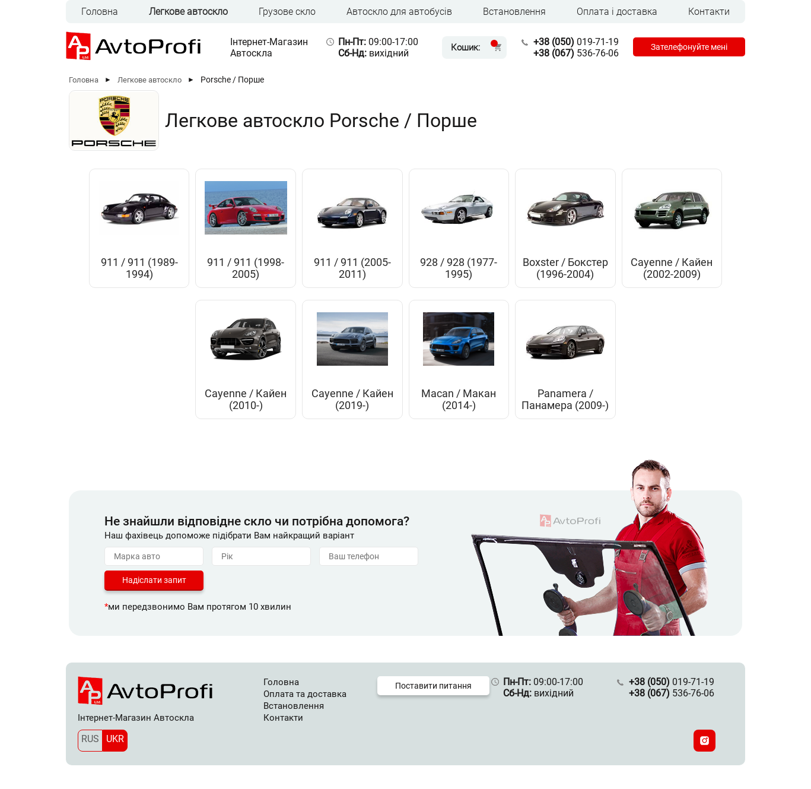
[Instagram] (704, 741)
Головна (99, 11)
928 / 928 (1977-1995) (458, 268)
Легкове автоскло (188, 11)
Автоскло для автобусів (399, 11)
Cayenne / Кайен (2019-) (352, 399)
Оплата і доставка (617, 11)
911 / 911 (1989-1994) (139, 268)
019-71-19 (576, 41)
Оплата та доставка (304, 694)
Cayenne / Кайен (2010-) (246, 399)
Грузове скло (287, 11)
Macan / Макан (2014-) (458, 399)
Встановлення (514, 11)
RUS (90, 738)
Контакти (709, 11)
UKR (115, 738)
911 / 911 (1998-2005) (245, 268)
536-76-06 (576, 53)
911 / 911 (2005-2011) (352, 268)
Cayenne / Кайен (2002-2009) (672, 268)
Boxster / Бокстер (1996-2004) (565, 268)
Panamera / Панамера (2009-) (565, 399)
